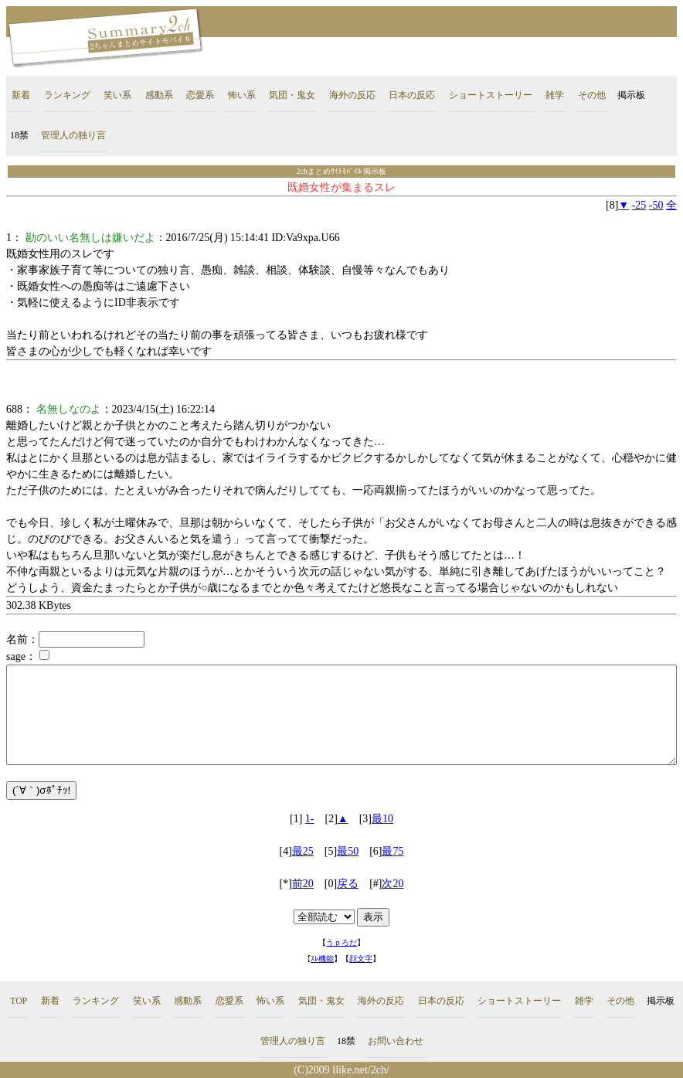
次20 (392, 883)
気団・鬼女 (292, 95)
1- (309, 819)
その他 (592, 95)
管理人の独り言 (73, 135)
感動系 (159, 95)
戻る (347, 883)
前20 (303, 883)
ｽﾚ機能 (322, 958)
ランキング (67, 95)
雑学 (554, 95)
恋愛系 (200, 95)
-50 (656, 205)
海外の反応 (352, 95)
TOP (18, 1000)
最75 (392, 851)
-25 (639, 205)
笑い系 (117, 95)
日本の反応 (412, 95)
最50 (347, 851)
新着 (21, 95)
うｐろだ (341, 942)
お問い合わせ (395, 1040)
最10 (382, 819)
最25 (303, 851)
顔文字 (360, 958)
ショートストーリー (490, 95)
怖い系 (242, 95)
